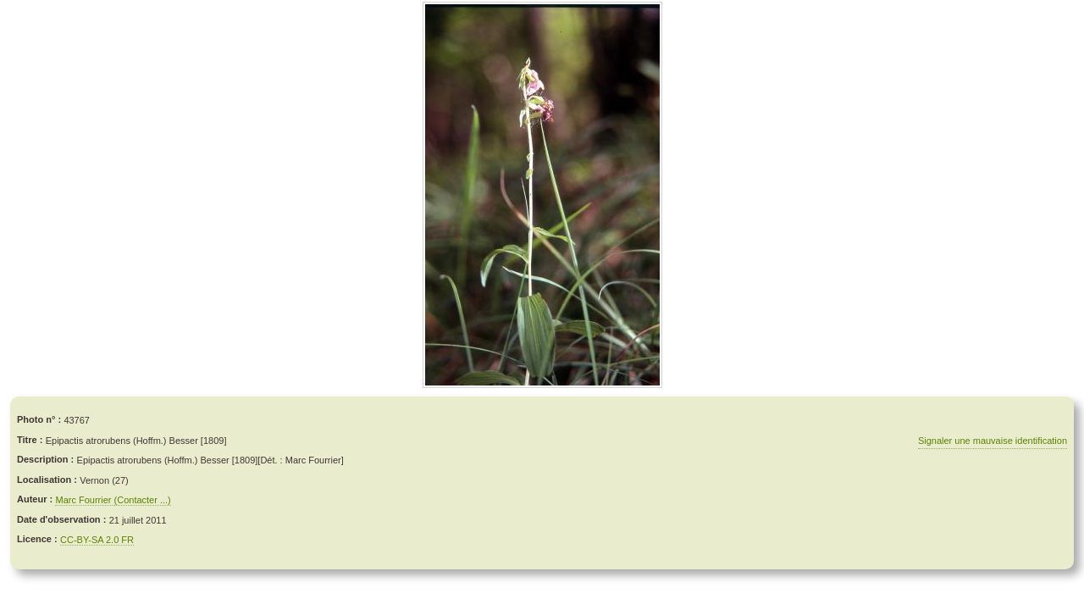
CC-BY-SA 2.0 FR (97, 540)
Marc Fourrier (84, 500)
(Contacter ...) (142, 500)
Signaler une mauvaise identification (992, 440)
